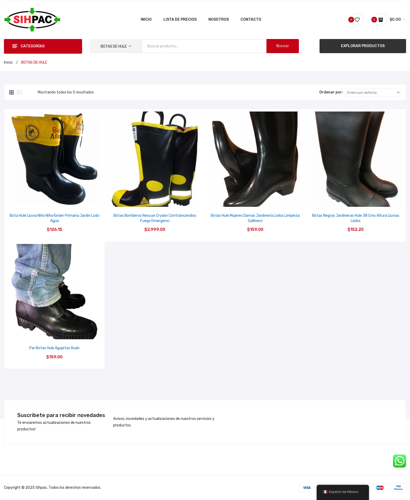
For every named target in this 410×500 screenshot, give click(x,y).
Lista (19, 92)
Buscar (282, 46)
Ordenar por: (331, 92)
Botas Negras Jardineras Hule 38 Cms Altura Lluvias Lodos (355, 218)
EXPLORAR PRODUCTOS (363, 46)
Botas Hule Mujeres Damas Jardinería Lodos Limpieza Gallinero (255, 218)
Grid (12, 92)
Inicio (8, 62)
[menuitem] (146, 20)
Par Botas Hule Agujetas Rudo (54, 348)
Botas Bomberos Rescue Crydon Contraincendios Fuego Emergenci (154, 218)
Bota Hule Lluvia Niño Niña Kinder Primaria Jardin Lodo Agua (54, 218)
